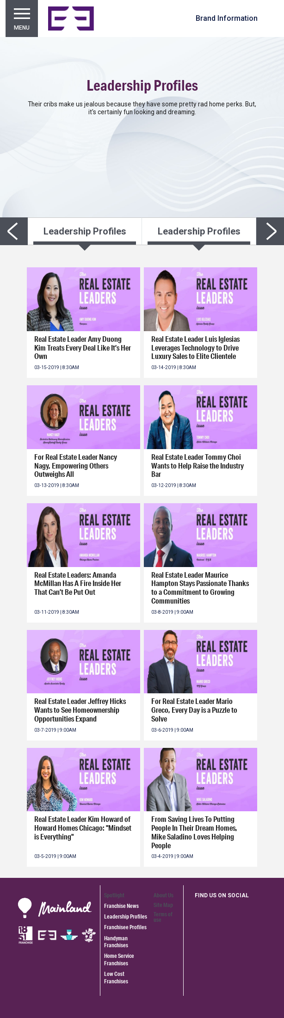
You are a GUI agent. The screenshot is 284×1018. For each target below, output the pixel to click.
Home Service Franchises (119, 959)
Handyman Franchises (116, 941)
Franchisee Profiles (125, 927)
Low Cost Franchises (116, 977)
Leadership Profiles (125, 916)
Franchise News (121, 906)
